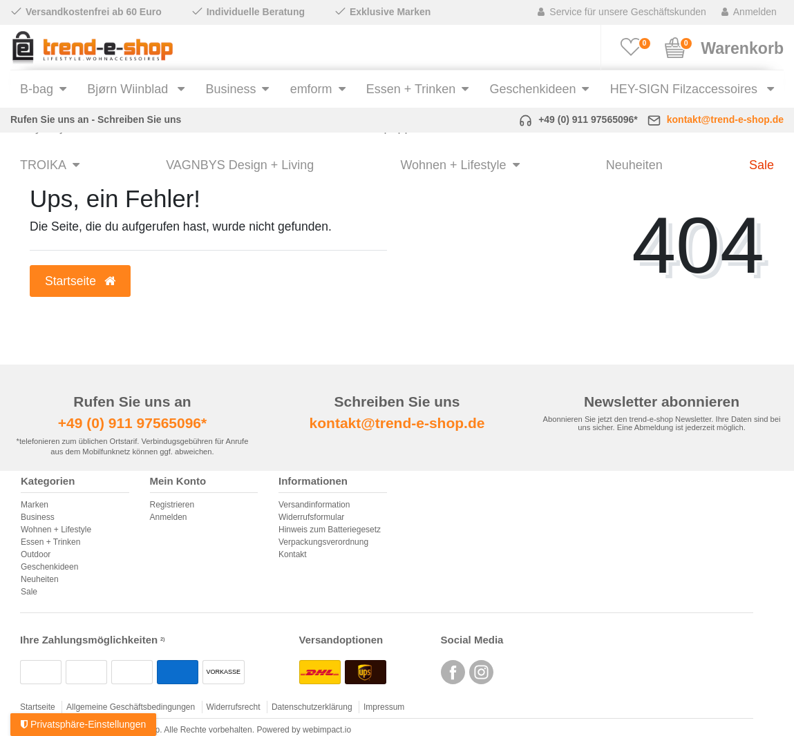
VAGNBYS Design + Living (240, 165)
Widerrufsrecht (234, 707)
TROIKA (43, 165)
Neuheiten (634, 165)
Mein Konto (178, 481)
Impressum (383, 707)
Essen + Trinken (410, 89)
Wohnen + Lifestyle (453, 165)
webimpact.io (327, 730)
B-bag (36, 89)
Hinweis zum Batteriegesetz (329, 529)
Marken (34, 505)
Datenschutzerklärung (312, 707)
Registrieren (172, 505)
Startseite (37, 707)
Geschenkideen (533, 89)
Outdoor (35, 554)
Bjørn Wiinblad (129, 89)
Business (230, 89)
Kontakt (292, 554)
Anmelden (168, 517)
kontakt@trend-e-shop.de (725, 119)
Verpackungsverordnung (323, 542)
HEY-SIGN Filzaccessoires (685, 89)
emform (311, 89)
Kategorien (48, 481)
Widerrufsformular (311, 517)
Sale (761, 165)
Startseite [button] (80, 281)
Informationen (313, 481)
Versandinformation (314, 505)
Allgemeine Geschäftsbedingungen (130, 707)
